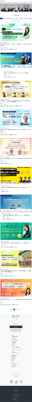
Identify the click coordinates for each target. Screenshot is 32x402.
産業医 (4, 18)
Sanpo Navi (13, 366)
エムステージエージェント (15, 394)
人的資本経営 (29, 18)
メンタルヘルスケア (16, 18)
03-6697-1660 (16, 330)
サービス (12, 335)
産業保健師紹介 (14, 339)
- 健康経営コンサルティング (15, 352)
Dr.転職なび (15, 389)
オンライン (14, 20)
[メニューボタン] (30, 1)
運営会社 (15, 376)
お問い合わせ (16, 326)
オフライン (18, 20)
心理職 (11, 18)
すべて (1, 18)
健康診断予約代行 (14, 343)
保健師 (8, 18)
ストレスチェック (14, 348)
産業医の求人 (13, 357)
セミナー (12, 361)
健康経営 (26, 18)
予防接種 (13, 345)
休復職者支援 (21, 18)
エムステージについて (14, 363)
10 (21, 309)
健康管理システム (14, 344)
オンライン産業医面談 (15, 340)
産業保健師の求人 (14, 358)
